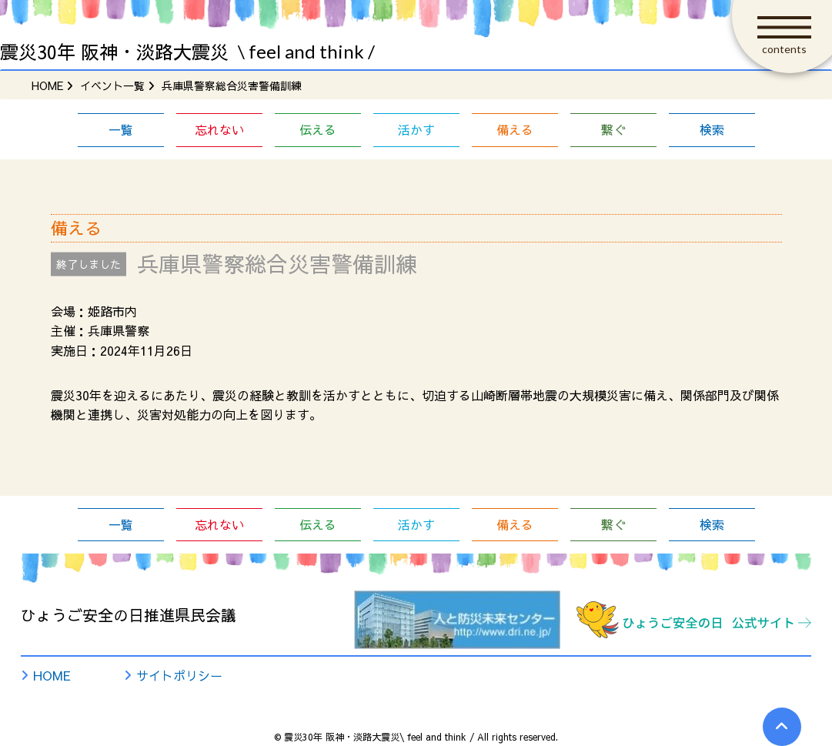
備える (514, 129)
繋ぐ (613, 129)
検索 (712, 129)
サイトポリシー (179, 675)
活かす (416, 129)
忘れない (219, 129)
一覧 (121, 129)
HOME (52, 675)
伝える (317, 129)
